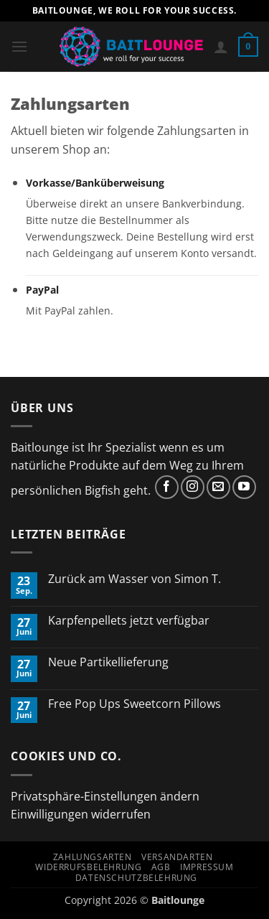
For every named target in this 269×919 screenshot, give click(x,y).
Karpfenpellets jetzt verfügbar (128, 621)
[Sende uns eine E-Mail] (218, 487)
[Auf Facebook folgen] (167, 487)
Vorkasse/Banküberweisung (95, 183)
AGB (161, 867)
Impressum (207, 867)
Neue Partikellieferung (108, 662)
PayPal (42, 290)
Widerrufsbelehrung (88, 867)
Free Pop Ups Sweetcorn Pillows (134, 704)
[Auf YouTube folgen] (244, 487)
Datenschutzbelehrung (136, 878)
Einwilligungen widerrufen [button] (81, 814)
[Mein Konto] (221, 46)
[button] (19, 46)
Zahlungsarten (92, 857)
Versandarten (176, 857)
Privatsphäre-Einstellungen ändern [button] (105, 796)
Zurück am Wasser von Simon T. (134, 579)
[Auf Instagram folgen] (192, 487)
